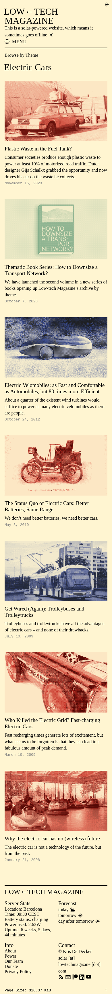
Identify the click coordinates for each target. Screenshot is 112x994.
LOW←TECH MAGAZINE (31, 16)
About (10, 956)
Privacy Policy (18, 977)
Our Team (14, 967)
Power (10, 962)
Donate (11, 972)
